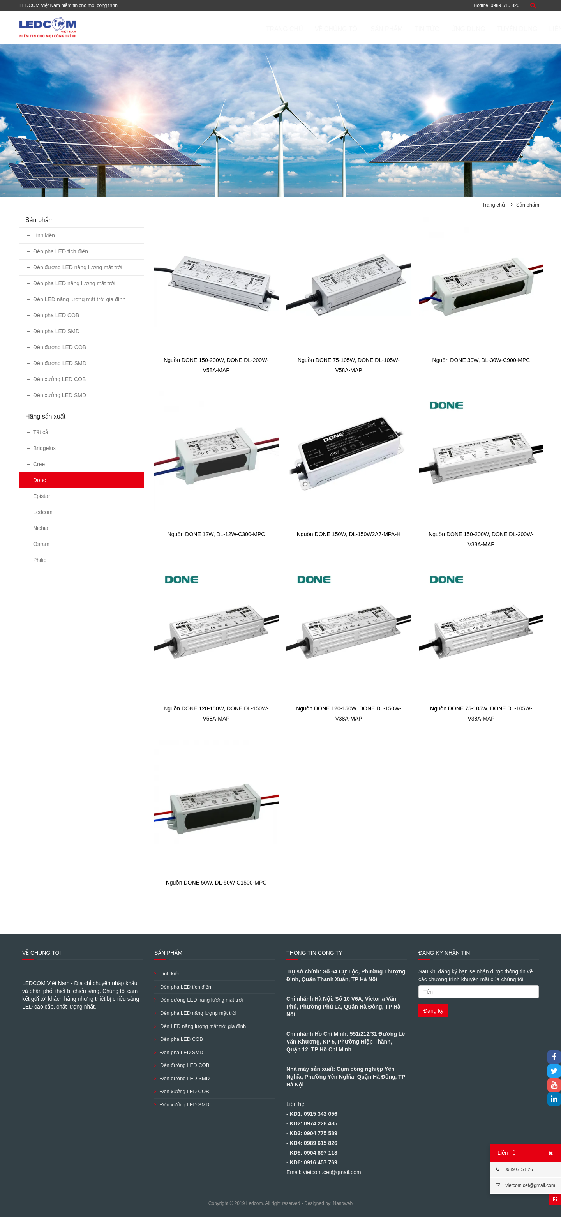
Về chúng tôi (300, 29)
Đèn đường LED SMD (59, 363)
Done (39, 480)
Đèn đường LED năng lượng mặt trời (77, 267)
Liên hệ (524, 29)
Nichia (40, 528)
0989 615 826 (514, 1169)
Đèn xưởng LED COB (59, 379)
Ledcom (43, 512)
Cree (39, 464)
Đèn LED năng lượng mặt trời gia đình (79, 299)
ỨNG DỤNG (431, 29)
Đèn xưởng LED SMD (59, 395)
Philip (39, 560)
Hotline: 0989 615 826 (496, 5)
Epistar (41, 496)
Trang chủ (247, 29)
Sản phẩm (349, 29)
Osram (41, 544)
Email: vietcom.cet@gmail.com (323, 1172)
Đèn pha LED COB (56, 315)
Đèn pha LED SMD (56, 331)
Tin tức (390, 29)
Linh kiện (44, 235)
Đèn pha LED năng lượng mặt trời (74, 283)
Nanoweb (343, 1203)
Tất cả (40, 432)
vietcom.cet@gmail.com (525, 1185)
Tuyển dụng (480, 29)
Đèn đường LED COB (59, 347)
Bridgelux (44, 448)
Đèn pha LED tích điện (60, 251)
